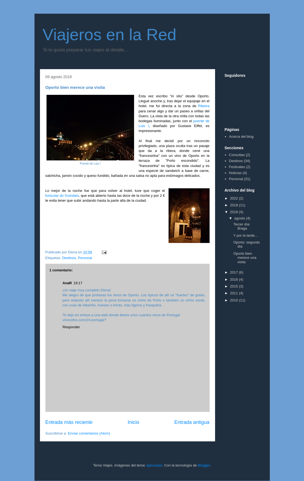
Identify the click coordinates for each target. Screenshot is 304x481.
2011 (234, 293)
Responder (71, 327)
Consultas (237, 155)
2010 (234, 300)
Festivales (237, 167)
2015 (234, 286)
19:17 (77, 283)
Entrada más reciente (69, 422)
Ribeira (203, 106)
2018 (234, 212)
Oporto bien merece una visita (244, 257)
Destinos (69, 258)
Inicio (133, 422)
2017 (234, 272)
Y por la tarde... (245, 235)
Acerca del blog (241, 136)
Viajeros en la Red (109, 34)
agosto (240, 218)
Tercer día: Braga (241, 226)
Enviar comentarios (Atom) (89, 433)
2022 (234, 198)
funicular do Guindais (62, 195)
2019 (234, 205)
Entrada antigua (191, 422)
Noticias (235, 173)
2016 (234, 279)
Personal (85, 258)
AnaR (67, 283)
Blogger (204, 465)
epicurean (154, 465)
